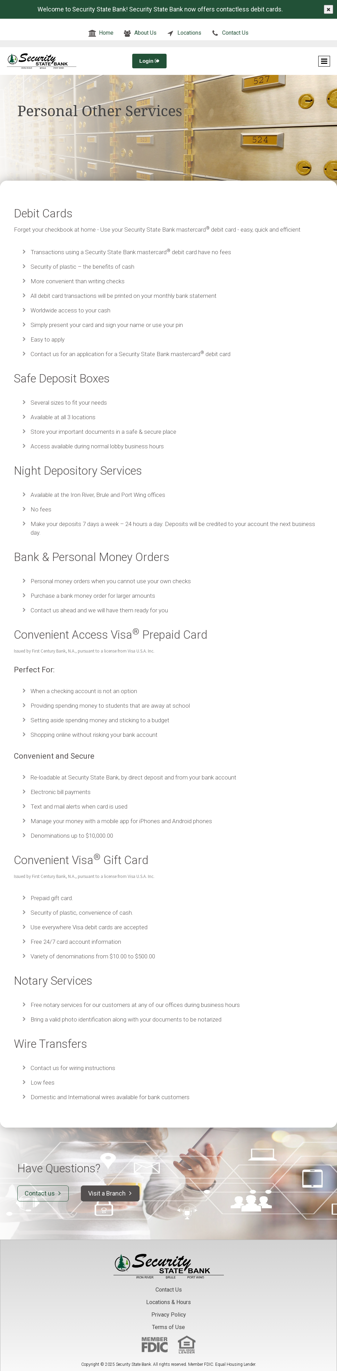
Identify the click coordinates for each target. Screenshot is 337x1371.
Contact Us (235, 32)
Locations (189, 32)
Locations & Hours (168, 1302)
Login (149, 61)
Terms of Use (168, 1327)
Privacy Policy (168, 1314)
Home (106, 32)
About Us (145, 32)
